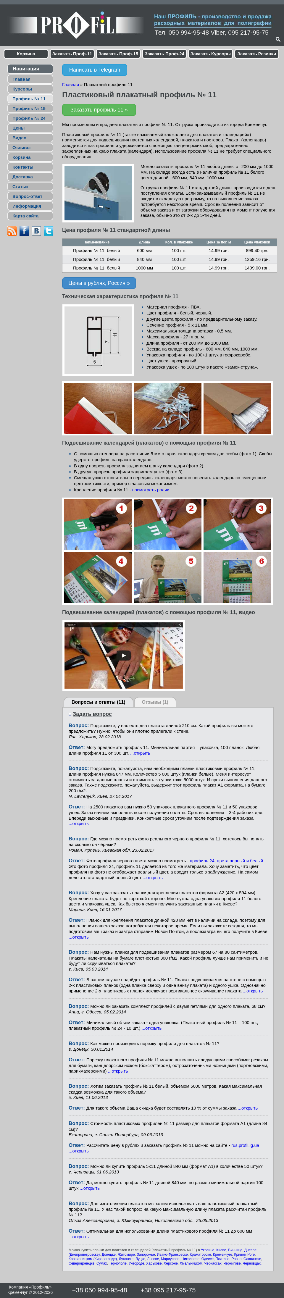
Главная (21, 79)
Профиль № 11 (29, 98)
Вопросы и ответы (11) (98, 702)
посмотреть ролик (150, 489)
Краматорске (200, 1254)
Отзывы (21, 147)
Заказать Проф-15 (118, 53)
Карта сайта (25, 215)
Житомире (126, 1254)
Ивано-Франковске (172, 1254)
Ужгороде (136, 1263)
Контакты (22, 166)
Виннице (235, 1250)
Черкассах (212, 1263)
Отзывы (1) (155, 702)
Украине (207, 1250)
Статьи (20, 186)
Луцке (140, 1259)
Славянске (252, 1259)
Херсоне (171, 1263)
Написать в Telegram (94, 70)
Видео (19, 137)
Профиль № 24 (29, 118)
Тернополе (118, 1263)
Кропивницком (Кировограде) (93, 1259)
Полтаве (223, 1259)
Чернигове (232, 1263)
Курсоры (22, 88)
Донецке (109, 1254)
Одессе (207, 1259)
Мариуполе (170, 1259)
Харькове (154, 1263)
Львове (153, 1259)
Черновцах (252, 1263)
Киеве (221, 1250)
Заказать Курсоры (211, 53)
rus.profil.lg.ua (245, 1145)
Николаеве (190, 1259)
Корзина (26, 53)
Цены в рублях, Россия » (99, 283)
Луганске (126, 1259)
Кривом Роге (244, 1254)
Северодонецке (81, 1263)
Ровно (237, 1259)
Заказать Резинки (257, 53)
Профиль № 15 (29, 108)
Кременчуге (222, 1254)
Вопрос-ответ (27, 196)
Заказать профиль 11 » (99, 110)
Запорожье (146, 1254)
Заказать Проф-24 (164, 53)
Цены (18, 127)
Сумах (101, 1263)
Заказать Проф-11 (72, 53)
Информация (26, 206)
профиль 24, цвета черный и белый (227, 860)
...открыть (140, 752)
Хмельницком (191, 1263)
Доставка (22, 176)
